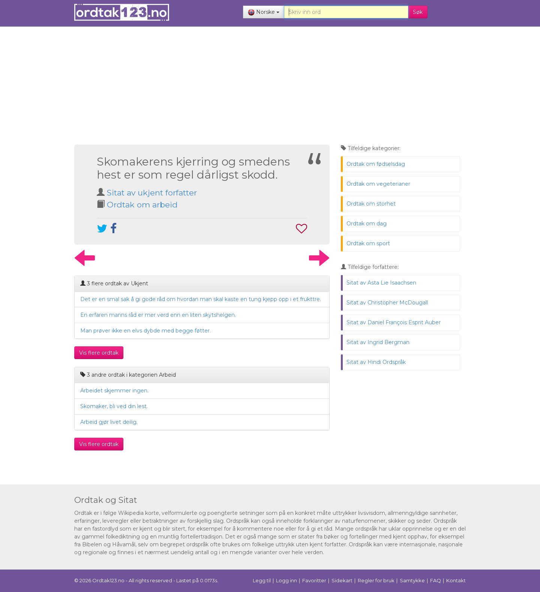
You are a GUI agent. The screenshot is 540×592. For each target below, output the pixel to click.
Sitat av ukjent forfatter (152, 192)
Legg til (262, 580)
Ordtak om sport (368, 243)
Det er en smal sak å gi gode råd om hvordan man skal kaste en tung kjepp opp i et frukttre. (200, 299)
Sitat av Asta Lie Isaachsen (381, 282)
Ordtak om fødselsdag (375, 164)
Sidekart (342, 580)
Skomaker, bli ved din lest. (114, 406)
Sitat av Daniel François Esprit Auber (393, 322)
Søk (418, 12)
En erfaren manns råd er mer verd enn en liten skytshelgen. (158, 315)
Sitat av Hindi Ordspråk (376, 362)
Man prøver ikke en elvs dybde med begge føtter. (145, 330)
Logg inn (286, 580)
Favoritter (314, 580)
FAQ (435, 580)
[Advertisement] (267, 86)
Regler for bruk (376, 580)
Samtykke (412, 580)
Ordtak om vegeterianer (378, 183)
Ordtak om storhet (371, 203)
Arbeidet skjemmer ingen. (114, 390)
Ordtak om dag (366, 223)
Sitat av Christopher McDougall (387, 302)
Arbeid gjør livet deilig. (109, 422)
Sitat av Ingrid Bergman (378, 342)
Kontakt (456, 580)
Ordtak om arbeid (142, 204)
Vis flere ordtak (98, 352)
